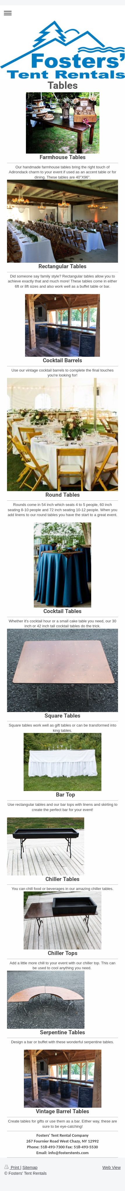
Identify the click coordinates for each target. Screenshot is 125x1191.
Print (12, 1167)
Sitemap (29, 1167)
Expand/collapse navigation (62, 13)
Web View (111, 1167)
